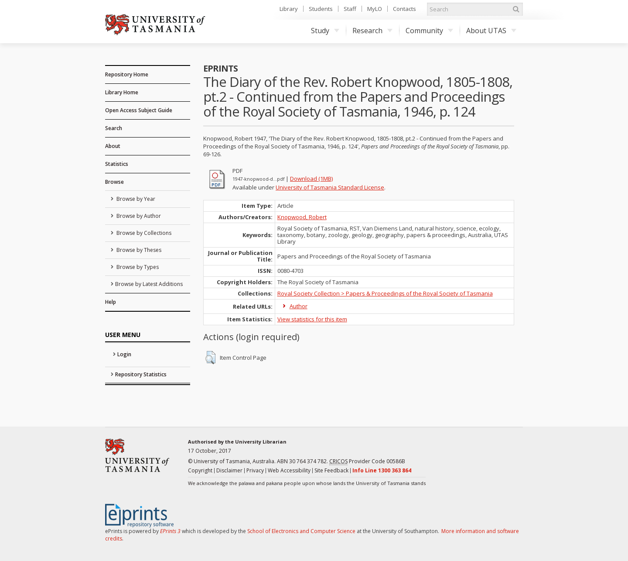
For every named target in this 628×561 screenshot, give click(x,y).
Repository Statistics (141, 374)
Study (325, 30)
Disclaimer (229, 470)
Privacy (255, 470)
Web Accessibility (289, 470)
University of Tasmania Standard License (330, 187)
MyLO (374, 9)
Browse (114, 182)
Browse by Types (137, 267)
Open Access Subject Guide (138, 110)
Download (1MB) (311, 178)
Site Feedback (331, 470)
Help (110, 302)
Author (298, 306)
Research (372, 30)
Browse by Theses (138, 250)
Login (124, 354)
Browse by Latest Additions (149, 284)
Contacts (404, 9)
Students (321, 9)
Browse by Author (138, 216)
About (112, 146)
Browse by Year (135, 199)
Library (289, 9)
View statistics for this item (312, 319)
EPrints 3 (170, 531)
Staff (350, 9)
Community (429, 30)
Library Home (121, 92)
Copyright (200, 470)
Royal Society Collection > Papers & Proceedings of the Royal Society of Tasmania (385, 293)
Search (113, 128)
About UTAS (491, 30)
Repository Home (126, 74)
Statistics (116, 164)
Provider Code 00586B (367, 461)
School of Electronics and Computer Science (301, 531)
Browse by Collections (143, 233)
